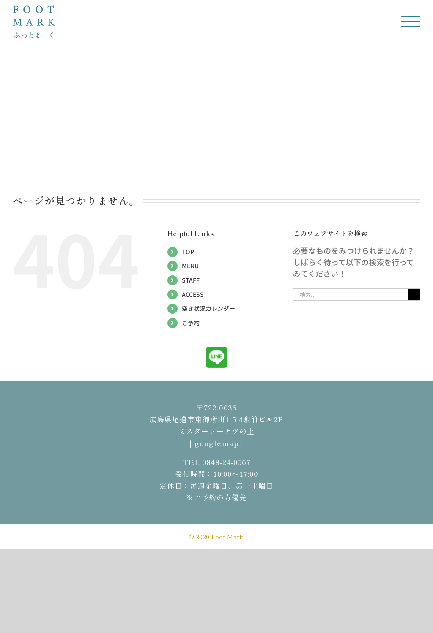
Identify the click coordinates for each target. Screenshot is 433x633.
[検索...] (350, 294)
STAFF (191, 280)
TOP (188, 251)
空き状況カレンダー (208, 308)
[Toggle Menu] (411, 21)
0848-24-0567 (226, 461)
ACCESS (193, 294)
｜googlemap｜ (216, 442)
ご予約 (191, 322)
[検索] (414, 294)
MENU (190, 265)
